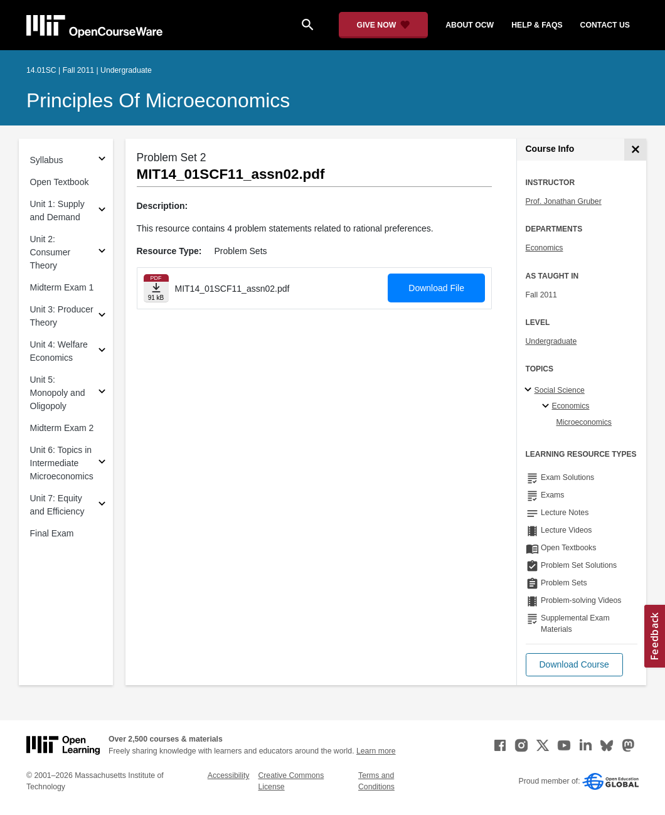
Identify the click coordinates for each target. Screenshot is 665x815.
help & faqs (536, 25)
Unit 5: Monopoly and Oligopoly (57, 393)
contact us (605, 25)
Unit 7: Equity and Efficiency (57, 504)
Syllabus (46, 160)
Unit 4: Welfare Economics (59, 351)
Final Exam (52, 533)
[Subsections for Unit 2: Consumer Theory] (102, 252)
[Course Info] (635, 150)
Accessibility (229, 775)
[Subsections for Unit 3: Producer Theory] (102, 316)
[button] (574, 664)
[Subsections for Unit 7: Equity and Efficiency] (102, 505)
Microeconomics (584, 422)
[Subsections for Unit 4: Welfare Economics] (102, 351)
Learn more (376, 751)
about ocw (469, 25)
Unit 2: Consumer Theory (50, 252)
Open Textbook (59, 182)
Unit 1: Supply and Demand (57, 210)
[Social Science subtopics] (529, 390)
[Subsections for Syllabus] (102, 160)
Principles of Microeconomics (158, 100)
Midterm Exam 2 (62, 428)
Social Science (560, 390)
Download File (436, 288)
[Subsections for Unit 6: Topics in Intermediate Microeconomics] (102, 463)
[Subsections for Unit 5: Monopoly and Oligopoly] (102, 393)
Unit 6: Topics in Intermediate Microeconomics (61, 463)
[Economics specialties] (547, 406)
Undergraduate (551, 341)
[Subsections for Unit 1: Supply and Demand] (102, 211)
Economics (544, 247)
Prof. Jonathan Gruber (564, 201)
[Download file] (156, 288)
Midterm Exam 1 (62, 287)
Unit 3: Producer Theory (61, 316)
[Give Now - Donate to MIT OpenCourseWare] (383, 25)
